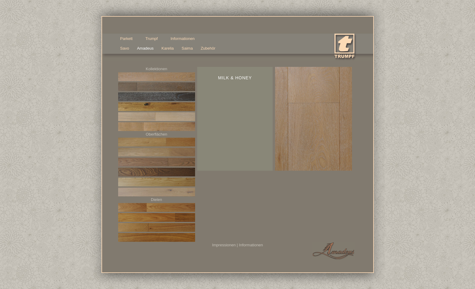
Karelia (167, 48)
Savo (124, 48)
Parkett (127, 38)
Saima (187, 48)
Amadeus (145, 48)
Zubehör (208, 48)
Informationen (251, 245)
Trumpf (152, 38)
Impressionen (224, 245)
